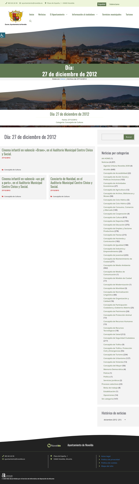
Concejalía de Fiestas (112, 235)
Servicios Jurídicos (111, 380)
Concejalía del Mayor (112, 365)
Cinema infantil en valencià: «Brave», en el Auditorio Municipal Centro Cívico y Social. (47, 151)
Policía (106, 373)
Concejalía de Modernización (116, 284)
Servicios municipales (111, 14)
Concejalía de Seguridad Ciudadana (119, 338)
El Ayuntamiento (60, 14)
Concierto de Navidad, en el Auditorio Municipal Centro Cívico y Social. (71, 182)
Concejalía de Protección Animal (117, 315)
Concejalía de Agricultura (114, 189)
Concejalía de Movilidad (113, 288)
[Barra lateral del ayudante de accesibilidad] (2, 35)
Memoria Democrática (113, 369)
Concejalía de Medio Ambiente (116, 265)
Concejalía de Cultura (74, 122)
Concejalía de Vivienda (113, 362)
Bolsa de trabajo (110, 387)
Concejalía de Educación (114, 224)
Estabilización (109, 391)
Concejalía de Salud (112, 334)
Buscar (129, 137)
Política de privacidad (110, 459)
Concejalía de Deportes (113, 221)
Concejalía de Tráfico (112, 344)
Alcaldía (106, 169)
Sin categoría (107, 399)
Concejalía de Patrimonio (114, 311)
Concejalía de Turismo (113, 354)
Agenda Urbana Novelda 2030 (116, 166)
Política (106, 376)
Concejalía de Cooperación (115, 213)
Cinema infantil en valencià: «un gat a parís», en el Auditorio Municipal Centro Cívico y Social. (23, 182)
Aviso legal (106, 456)
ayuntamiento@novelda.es (32, 3)
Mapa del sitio (107, 466)
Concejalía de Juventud (113, 255)
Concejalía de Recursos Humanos (118, 321)
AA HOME (106, 158)
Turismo (129, 14)
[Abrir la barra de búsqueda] (30, 21)
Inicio (31, 14)
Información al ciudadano (86, 14)
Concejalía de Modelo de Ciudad (117, 278)
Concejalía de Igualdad (113, 245)
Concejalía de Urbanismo (114, 358)
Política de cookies (109, 463)
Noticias (42, 14)
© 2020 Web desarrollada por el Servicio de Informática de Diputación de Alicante (28, 479)
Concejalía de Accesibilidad (115, 173)
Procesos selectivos (110, 384)
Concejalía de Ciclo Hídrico (115, 200)
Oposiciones (108, 395)
